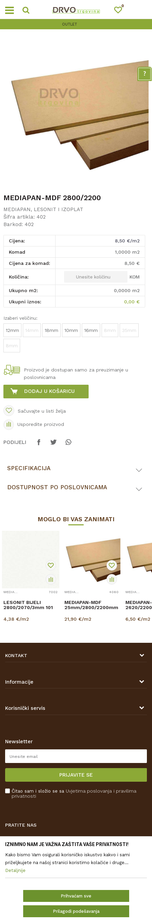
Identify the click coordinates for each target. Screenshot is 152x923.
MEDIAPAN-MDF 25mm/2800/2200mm (91, 605)
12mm (12, 330)
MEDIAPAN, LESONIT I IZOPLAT (43, 209)
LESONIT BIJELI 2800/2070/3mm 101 (28, 605)
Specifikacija (28, 468)
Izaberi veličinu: (20, 318)
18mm (51, 330)
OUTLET (75, 24)
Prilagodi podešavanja (76, 911)
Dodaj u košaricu (49, 391)
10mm (71, 330)
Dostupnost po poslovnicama (57, 487)
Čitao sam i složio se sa (74, 794)
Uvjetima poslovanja (89, 791)
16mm (91, 330)
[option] (76, 24)
